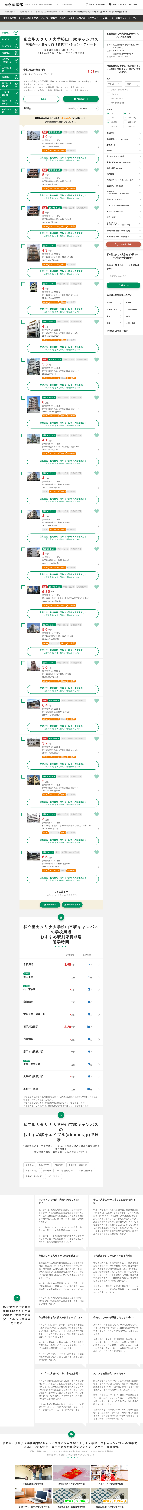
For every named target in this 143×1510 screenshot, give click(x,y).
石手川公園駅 (31, 1170)
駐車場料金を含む (118, 103)
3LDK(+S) (132, 126)
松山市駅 (29, 1165)
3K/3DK (114, 126)
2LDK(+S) (132, 122)
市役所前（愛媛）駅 (78, 1165)
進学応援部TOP (10, 12)
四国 (128, 316)
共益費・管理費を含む (119, 90)
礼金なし (114, 94)
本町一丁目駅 (53, 1176)
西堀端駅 (47, 1170)
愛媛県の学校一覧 (26, 12)
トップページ (134, 4)
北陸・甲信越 (131, 310)
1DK (113, 118)
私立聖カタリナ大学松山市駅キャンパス (50, 12)
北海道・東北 (112, 310)
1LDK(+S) (132, 118)
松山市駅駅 (44, 1165)
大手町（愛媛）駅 (33, 1176)
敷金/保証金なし (117, 98)
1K (129, 113)
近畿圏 (128, 303)
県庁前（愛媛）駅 (65, 1170)
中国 (108, 323)
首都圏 (109, 303)
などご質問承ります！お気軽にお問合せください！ (63, 158)
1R (112, 113)
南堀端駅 (59, 1165)
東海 (108, 316)
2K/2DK (114, 122)
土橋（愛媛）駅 (86, 1170)
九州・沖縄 (130, 323)
